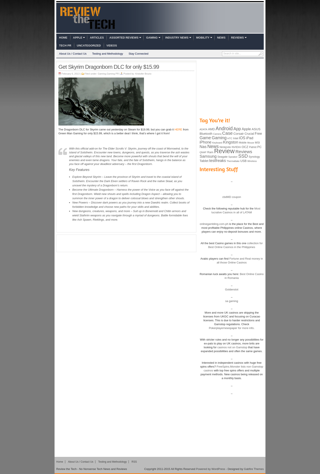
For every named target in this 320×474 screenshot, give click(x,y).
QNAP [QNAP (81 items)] (203, 152)
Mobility (202, 37)
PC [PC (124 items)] (259, 147)
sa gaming (231, 301)
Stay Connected (138, 53)
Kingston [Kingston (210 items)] (230, 142)
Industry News (176, 37)
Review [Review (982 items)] (224, 150)
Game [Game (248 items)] (205, 137)
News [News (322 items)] (213, 146)
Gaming (151, 37)
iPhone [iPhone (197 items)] (206, 142)
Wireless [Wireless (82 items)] (252, 161)
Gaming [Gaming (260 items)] (219, 137)
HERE (178, 129)
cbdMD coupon (231, 197)
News (221, 37)
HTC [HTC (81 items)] (229, 138)
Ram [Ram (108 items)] (210, 152)
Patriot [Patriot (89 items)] (253, 147)
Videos (112, 45)
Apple (77, 37)
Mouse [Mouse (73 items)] (250, 142)
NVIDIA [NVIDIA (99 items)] (236, 147)
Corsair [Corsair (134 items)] (238, 133)
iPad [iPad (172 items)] (249, 138)
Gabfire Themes (254, 469)
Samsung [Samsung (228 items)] (208, 156)
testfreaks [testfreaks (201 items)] (217, 160)
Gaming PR (113, 73)
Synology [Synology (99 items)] (254, 156)
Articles (97, 37)
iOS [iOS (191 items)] (242, 138)
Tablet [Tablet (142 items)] (204, 161)
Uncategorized (89, 45)
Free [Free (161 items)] (258, 133)
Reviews (237, 37)
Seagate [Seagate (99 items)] (222, 156)
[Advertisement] (126, 243)
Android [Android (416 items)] (224, 128)
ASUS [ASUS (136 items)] (256, 129)
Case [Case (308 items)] (227, 133)
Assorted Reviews (123, 37)
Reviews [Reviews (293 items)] (244, 151)
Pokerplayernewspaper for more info (231, 328)
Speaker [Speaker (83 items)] (233, 157)
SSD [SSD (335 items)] (243, 156)
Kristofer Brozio (143, 73)
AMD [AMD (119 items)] (211, 129)
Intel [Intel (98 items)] (235, 138)
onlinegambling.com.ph (214, 224)
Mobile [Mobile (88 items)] (242, 142)
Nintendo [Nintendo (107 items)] (225, 147)
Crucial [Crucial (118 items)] (249, 133)
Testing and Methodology (107, 53)
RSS (134, 461)
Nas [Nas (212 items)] (203, 146)
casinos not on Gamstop (232, 347)
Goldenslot (231, 289)
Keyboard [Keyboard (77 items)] (217, 142)
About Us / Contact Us (73, 53)
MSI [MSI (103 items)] (257, 142)
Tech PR (65, 45)
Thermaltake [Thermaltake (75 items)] (233, 161)
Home (63, 37)
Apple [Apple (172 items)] (246, 129)
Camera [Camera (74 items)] (217, 134)
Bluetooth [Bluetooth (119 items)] (206, 133)
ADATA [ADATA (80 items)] (203, 129)
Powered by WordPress (210, 469)
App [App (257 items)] (237, 128)
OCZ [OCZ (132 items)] (245, 147)
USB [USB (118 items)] (243, 161)
